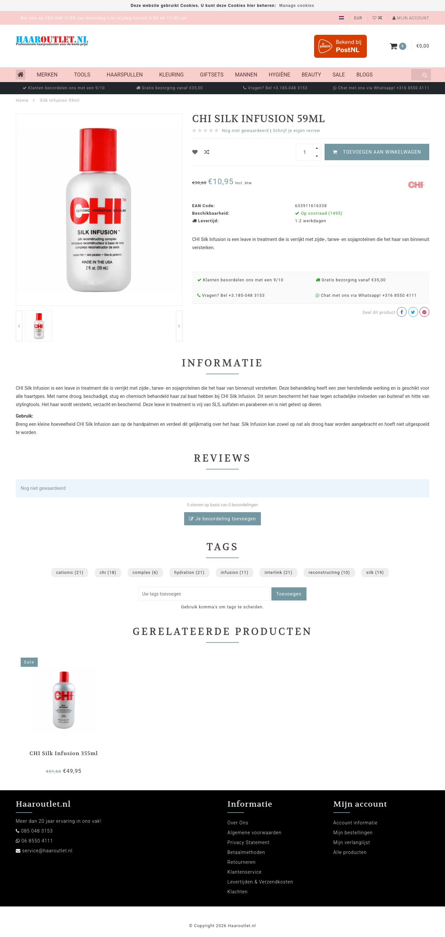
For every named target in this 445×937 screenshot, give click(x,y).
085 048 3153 (37, 831)
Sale (338, 75)
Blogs (364, 75)
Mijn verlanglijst (351, 842)
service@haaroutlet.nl (47, 850)
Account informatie (355, 822)
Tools (82, 75)
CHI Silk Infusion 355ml (64, 753)
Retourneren (241, 862)
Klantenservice (244, 872)
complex (145, 572)
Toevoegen (289, 594)
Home (22, 100)
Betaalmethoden (246, 852)
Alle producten (350, 852)
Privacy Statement (248, 842)
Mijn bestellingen (353, 832)
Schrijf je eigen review (296, 130)
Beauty (311, 75)
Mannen (246, 75)
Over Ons (237, 822)
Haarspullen (125, 75)
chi (108, 572)
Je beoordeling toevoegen (222, 518)
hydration (189, 572)
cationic (69, 572)
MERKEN (47, 75)
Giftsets (211, 75)
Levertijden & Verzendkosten (260, 881)
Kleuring (171, 75)
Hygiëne (279, 75)
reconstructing (329, 572)
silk (375, 572)
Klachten (237, 891)
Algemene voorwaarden (254, 832)
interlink (278, 572)
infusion (234, 572)
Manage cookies (296, 5)
